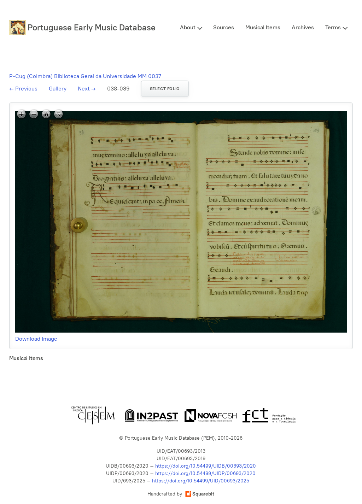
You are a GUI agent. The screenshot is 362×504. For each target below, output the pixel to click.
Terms (333, 27)
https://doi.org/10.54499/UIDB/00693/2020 (205, 466)
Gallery (57, 88)
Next (87, 88)
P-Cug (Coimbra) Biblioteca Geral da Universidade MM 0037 (85, 76)
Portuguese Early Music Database (92, 27)
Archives (303, 27)
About (187, 27)
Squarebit (199, 494)
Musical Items (262, 27)
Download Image (36, 338)
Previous (23, 88)
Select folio (165, 88)
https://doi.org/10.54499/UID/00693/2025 (200, 481)
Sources (223, 27)
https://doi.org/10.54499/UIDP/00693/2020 (205, 473)
